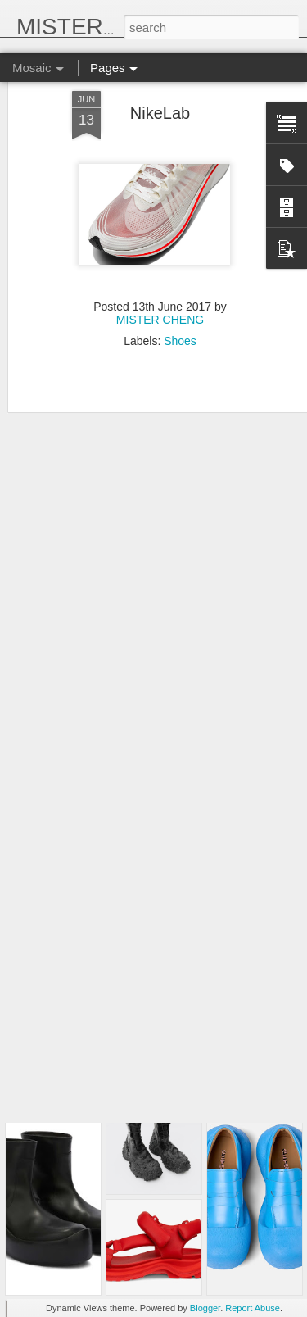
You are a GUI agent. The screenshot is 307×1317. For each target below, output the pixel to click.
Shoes (180, 291)
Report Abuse (252, 1308)
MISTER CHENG (160, 270)
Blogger (205, 1308)
